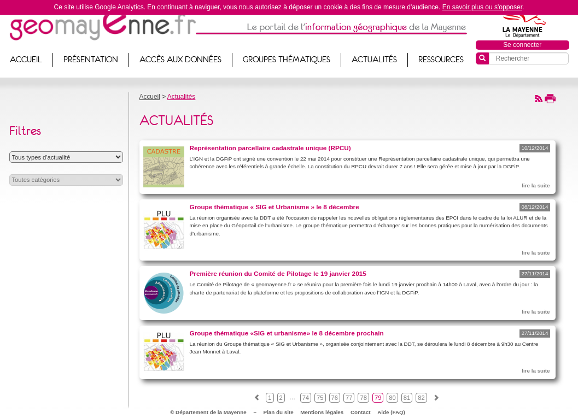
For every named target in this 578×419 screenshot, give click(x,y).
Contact (360, 412)
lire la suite (536, 185)
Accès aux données (180, 59)
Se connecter (522, 45)
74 (305, 397)
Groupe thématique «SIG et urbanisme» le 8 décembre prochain (287, 333)
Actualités (374, 59)
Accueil (149, 97)
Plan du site (279, 412)
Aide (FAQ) (391, 412)
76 (334, 397)
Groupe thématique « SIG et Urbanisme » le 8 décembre (274, 206)
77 (349, 397)
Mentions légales (321, 412)
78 (363, 397)
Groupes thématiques (286, 59)
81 (407, 397)
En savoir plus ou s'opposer (482, 7)
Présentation (90, 59)
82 (421, 397)
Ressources (441, 59)
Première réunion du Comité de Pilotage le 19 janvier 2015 (278, 273)
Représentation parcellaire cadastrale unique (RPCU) (270, 147)
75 (320, 397)
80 (392, 397)
